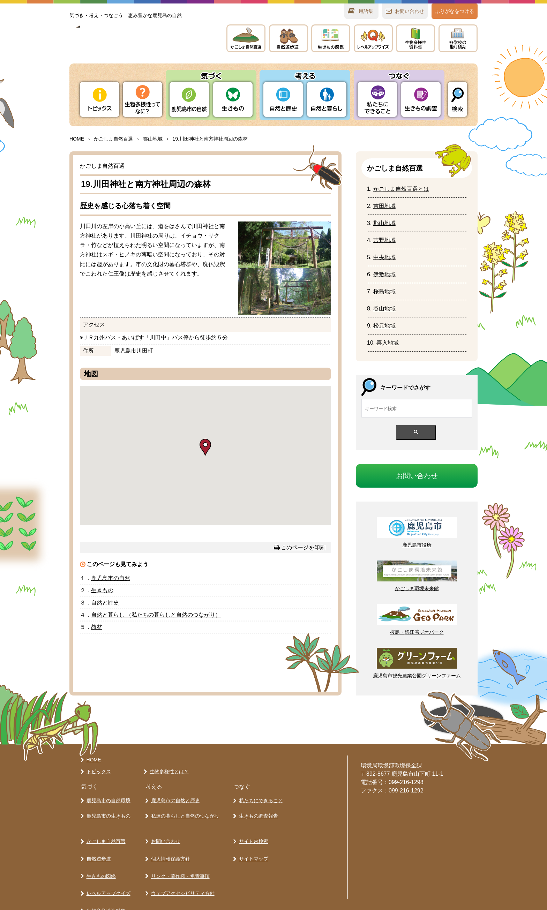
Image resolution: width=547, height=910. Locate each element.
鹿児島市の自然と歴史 (173, 796)
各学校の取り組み (104, 891)
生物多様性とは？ (167, 769)
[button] (205, 447)
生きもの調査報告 (256, 808)
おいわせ (409, 11)
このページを (303, 547)
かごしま (245, 38)
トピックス (99, 99)
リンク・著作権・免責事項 (178, 854)
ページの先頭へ (388, 719)
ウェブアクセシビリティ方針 (181, 866)
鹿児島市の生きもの (107, 808)
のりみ (458, 38)
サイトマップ (252, 842)
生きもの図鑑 (99, 854)
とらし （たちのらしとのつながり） (156, 615)
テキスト (415, 38)
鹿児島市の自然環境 (107, 796)
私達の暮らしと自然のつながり (183, 808)
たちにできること (377, 99)
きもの (330, 38)
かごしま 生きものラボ (140, 45)
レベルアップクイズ (373, 38)
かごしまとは (401, 189)
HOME (76, 139)
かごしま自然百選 (104, 830)
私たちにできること (259, 796)
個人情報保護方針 (168, 842)
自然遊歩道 (97, 842)
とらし (326, 99)
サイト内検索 (252, 830)
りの (189, 99)
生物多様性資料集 (104, 878)
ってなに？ (142, 99)
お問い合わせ (164, 830)
